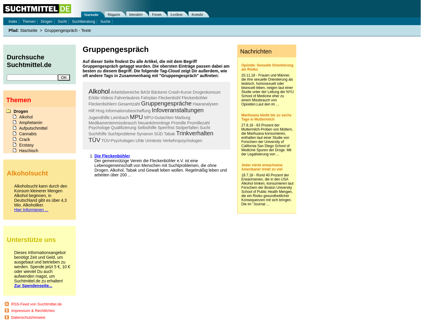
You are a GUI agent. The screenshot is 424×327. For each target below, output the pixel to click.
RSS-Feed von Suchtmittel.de (36, 304)
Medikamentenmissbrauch (113, 123)
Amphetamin (30, 122)
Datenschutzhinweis (28, 317)
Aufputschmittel (33, 128)
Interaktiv (136, 14)
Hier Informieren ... (31, 209)
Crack (24, 139)
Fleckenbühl (169, 97)
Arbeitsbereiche (125, 92)
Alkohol (99, 91)
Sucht (205, 127)
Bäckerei (159, 92)
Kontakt (197, 14)
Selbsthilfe (147, 127)
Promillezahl (198, 123)
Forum (156, 14)
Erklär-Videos (101, 97)
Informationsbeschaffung (128, 110)
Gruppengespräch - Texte (68, 30)
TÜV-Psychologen (118, 140)
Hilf (91, 110)
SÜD (158, 133)
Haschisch (28, 150)
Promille (178, 123)
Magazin (114, 14)
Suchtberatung (83, 21)
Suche (105, 21)
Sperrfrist (166, 127)
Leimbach (120, 117)
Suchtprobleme (121, 133)
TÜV (94, 140)
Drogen (46, 21)
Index (13, 21)
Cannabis (28, 133)
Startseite (91, 15)
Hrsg (100, 110)
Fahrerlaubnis (127, 97)
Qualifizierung (123, 127)
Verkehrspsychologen (182, 140)
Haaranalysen (205, 104)
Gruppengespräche (166, 103)
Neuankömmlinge (154, 123)
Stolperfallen (187, 127)
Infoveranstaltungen (178, 110)
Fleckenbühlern (103, 104)
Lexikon (176, 14)
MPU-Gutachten (158, 117)
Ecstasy (26, 145)
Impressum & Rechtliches (33, 310)
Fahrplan (149, 97)
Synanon (145, 133)
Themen (28, 21)
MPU (136, 117)
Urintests (153, 140)
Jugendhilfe (99, 117)
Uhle (140, 140)
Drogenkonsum (207, 92)
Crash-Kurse (180, 92)
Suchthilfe (98, 133)
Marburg (182, 117)
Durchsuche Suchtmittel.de (29, 61)
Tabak (169, 133)
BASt (145, 92)
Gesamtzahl (129, 104)
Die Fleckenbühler (112, 156)
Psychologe (99, 127)
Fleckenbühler (195, 97)
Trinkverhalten (194, 133)
